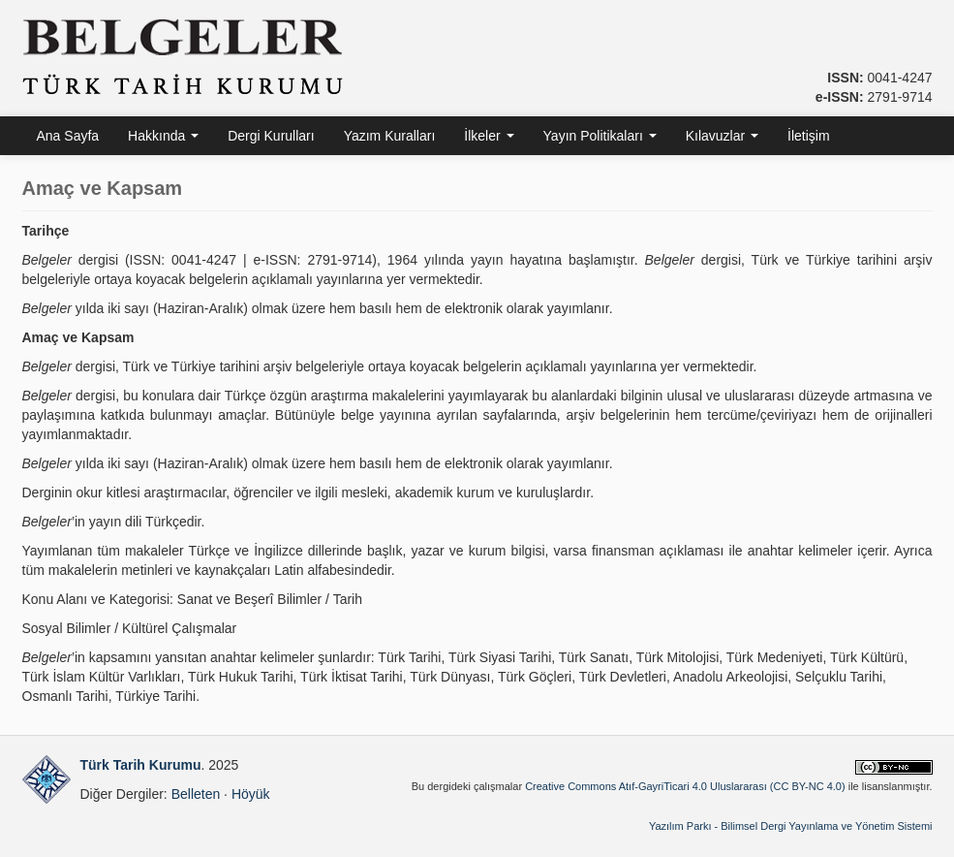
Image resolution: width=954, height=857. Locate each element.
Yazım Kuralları (390, 135)
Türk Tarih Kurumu (140, 765)
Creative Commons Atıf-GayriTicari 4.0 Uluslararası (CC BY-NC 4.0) (685, 786)
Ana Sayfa (68, 135)
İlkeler (488, 135)
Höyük (250, 794)
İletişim (808, 135)
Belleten (196, 794)
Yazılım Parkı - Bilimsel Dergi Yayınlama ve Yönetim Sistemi (791, 826)
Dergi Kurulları (271, 135)
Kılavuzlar (722, 135)
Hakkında (163, 135)
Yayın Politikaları (600, 135)
